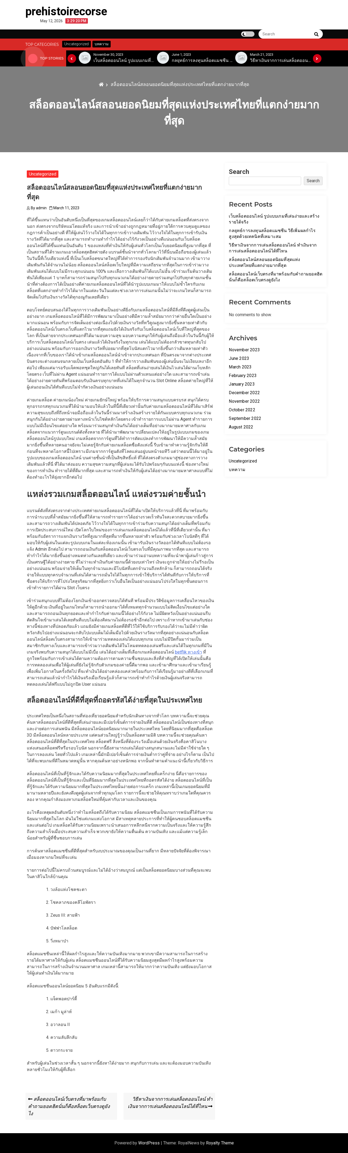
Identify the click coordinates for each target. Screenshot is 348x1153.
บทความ (237, 469)
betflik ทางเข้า (188, 652)
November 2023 (244, 349)
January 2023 (242, 384)
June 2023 (239, 358)
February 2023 (243, 375)
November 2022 (244, 401)
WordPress (149, 1142)
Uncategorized (42, 174)
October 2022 (242, 409)
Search (239, 172)
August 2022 (241, 427)
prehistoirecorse (66, 11)
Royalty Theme (220, 1142)
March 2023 (240, 367)
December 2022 (244, 392)
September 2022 (245, 418)
